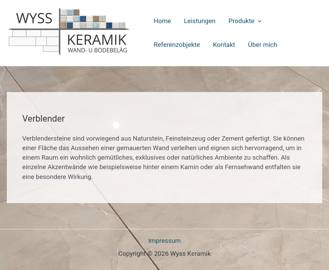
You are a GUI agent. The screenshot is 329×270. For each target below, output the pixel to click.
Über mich (262, 45)
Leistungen (199, 21)
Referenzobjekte (177, 45)
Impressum (164, 241)
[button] (257, 21)
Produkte (245, 21)
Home (162, 21)
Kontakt (224, 45)
